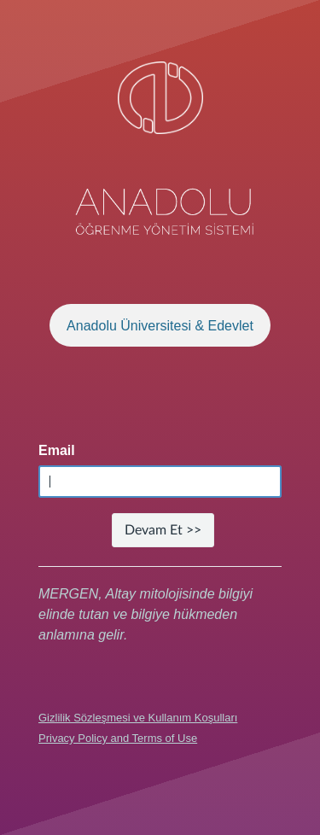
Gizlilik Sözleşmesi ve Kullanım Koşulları (137, 717)
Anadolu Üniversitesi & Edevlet (160, 325)
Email (56, 450)
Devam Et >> (163, 530)
